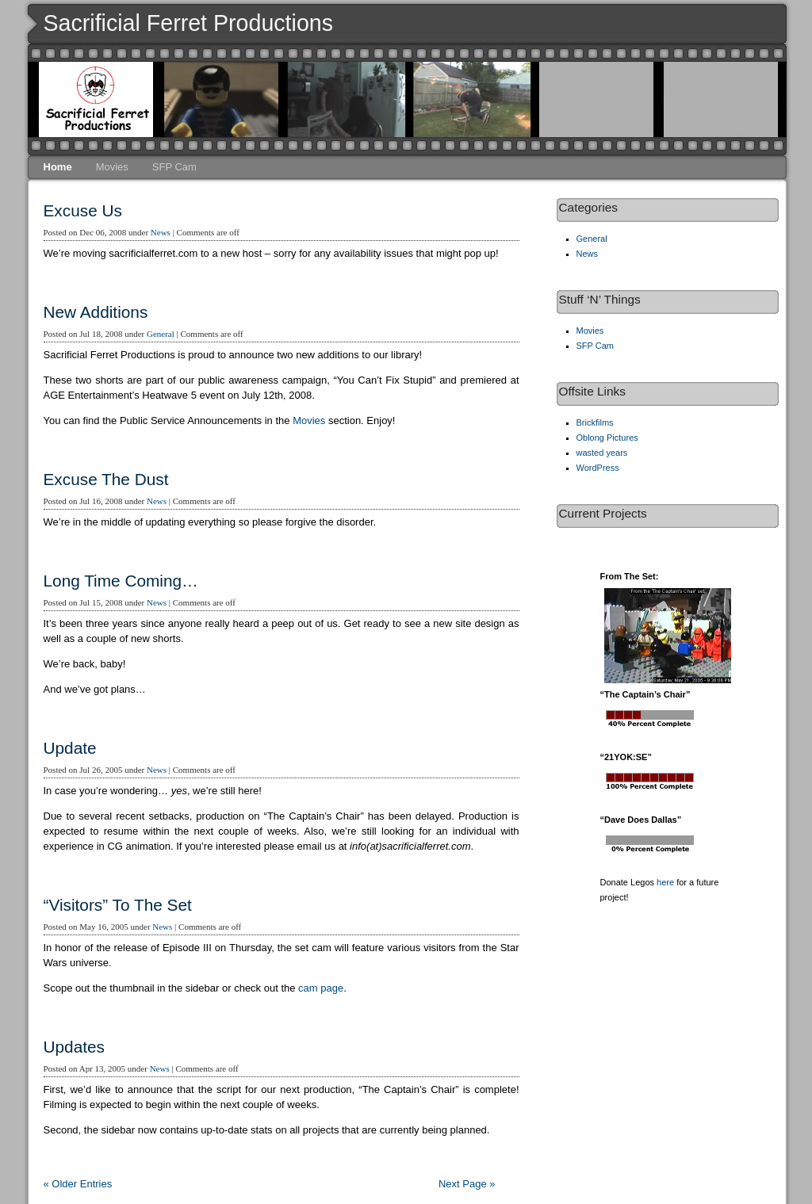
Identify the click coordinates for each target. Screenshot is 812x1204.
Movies (112, 167)
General (160, 333)
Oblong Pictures (607, 437)
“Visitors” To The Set (118, 905)
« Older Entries (78, 1184)
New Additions (96, 312)
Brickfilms (595, 422)
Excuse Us (83, 210)
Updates (74, 1047)
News (160, 232)
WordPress (597, 467)
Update (70, 748)
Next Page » (467, 1184)
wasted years (602, 452)
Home (58, 167)
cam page (320, 988)
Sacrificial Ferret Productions (189, 23)
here (665, 882)
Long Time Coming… (121, 580)
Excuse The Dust (106, 479)
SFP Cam (174, 167)
